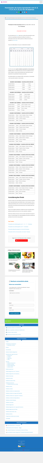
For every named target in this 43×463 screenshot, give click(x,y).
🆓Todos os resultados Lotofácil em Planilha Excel (15, 329)
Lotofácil (9, 356)
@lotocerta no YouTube (21, 240)
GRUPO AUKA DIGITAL (21, 440)
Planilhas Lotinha (9, 386)
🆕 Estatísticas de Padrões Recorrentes (13, 334)
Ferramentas (8, 349)
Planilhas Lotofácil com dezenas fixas (13, 390)
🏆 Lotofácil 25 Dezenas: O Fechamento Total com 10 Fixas (17, 429)
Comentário (11, 290)
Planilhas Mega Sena (10, 404)
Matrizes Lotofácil (10, 364)
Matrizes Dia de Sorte (11, 362)
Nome (10, 302)
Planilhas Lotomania (9, 402)
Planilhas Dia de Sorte (10, 382)
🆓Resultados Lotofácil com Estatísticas (13, 327)
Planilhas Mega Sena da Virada (11, 409)
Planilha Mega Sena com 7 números (12, 371)
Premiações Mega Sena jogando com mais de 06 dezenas (18, 229)
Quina (17, 35)
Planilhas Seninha (9, 413)
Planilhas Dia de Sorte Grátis (12, 383)
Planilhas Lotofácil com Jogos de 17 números (14, 395)
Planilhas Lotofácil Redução (11, 400)
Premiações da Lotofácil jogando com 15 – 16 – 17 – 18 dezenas (20, 224)
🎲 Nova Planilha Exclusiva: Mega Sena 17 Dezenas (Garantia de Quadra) (19, 432)
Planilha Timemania (9, 375)
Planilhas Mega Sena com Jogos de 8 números (14, 406)
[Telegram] (25, 12)
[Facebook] (15, 12)
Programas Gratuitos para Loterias (12, 416)
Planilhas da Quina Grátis (10, 380)
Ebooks (7, 347)
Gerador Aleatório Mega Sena (11, 351)
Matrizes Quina (10, 366)
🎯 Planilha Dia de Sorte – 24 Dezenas (13, 425)
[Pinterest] (27, 12)
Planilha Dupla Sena (9, 368)
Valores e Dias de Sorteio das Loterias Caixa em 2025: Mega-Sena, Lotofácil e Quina (28, 270)
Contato (8, 320)
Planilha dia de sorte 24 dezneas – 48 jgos (13, 427)
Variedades (8, 418)
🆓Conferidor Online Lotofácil (11, 332)
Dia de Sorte (9, 355)
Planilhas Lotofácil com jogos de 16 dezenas (14, 393)
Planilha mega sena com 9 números (12, 373)
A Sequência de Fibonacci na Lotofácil (27, 260)
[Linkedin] (22, 12)
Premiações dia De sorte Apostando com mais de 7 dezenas (19, 231)
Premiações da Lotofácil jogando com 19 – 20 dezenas (18, 226)
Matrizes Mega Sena (11, 365)
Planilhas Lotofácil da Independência (13, 397)
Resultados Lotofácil (11, 344)
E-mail (10, 307)
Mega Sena (9, 357)
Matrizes (7, 361)
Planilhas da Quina (9, 378)
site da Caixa (15, 40)
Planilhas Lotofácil (9, 388)
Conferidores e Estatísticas (11, 343)
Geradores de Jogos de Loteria (11, 354)
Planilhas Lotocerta (26, 449)
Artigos (7, 341)
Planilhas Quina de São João (11, 411)
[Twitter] (20, 12)
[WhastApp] (18, 12)
